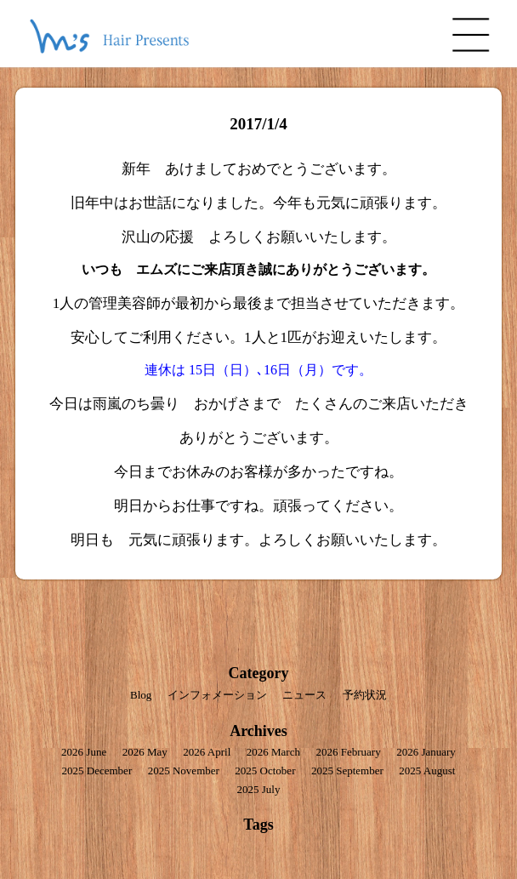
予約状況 (365, 694)
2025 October (265, 770)
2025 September (347, 770)
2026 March (273, 751)
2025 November (183, 770)
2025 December (97, 770)
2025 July (259, 789)
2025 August (427, 770)
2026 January (426, 751)
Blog (140, 694)
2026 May (145, 751)
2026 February (347, 751)
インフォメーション (217, 694)
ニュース (304, 694)
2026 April (206, 751)
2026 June (83, 751)
